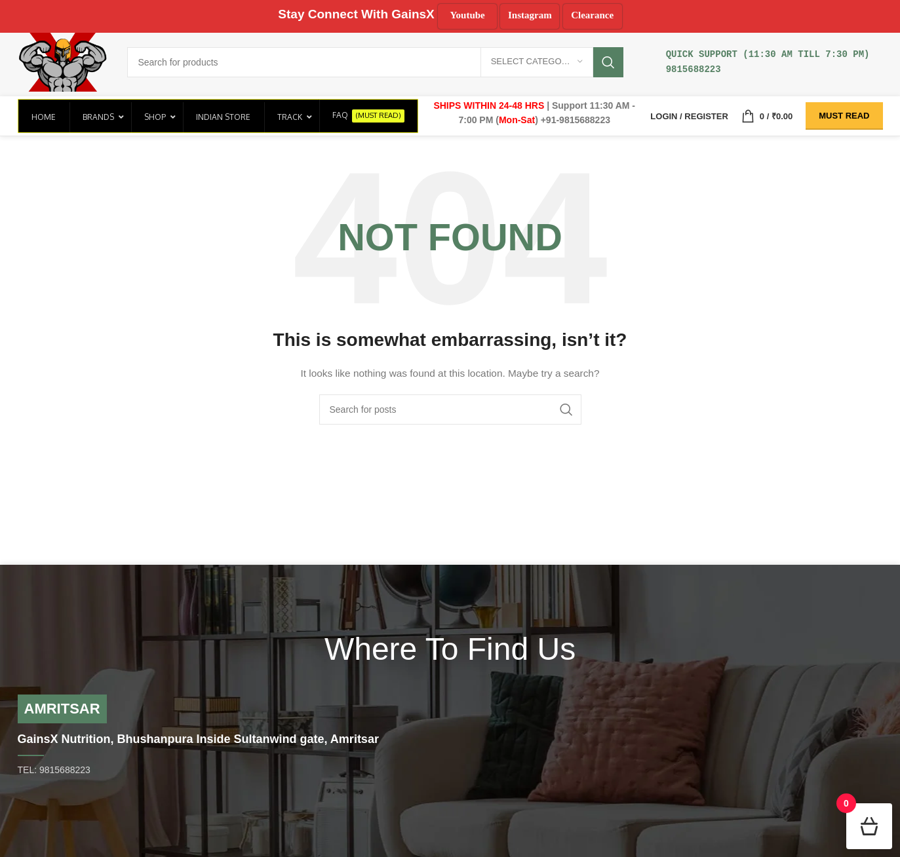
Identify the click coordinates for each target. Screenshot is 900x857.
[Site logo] (63, 61)
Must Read (844, 116)
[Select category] (536, 62)
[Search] (375, 62)
